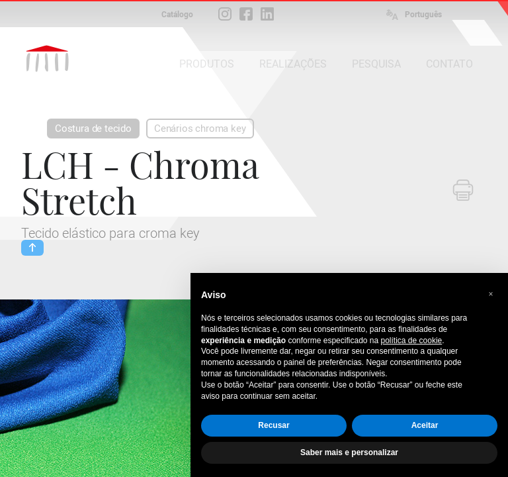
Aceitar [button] (425, 425)
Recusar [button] (273, 425)
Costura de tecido (93, 128)
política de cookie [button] (412, 340)
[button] (490, 294)
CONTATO (449, 64)
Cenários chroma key (200, 128)
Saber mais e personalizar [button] (349, 452)
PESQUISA (376, 64)
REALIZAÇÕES (293, 64)
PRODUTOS (206, 64)
